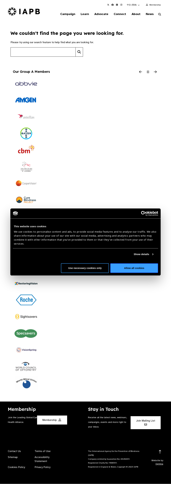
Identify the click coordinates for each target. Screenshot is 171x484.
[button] (133, 4)
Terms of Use (43, 451)
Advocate (100, 14)
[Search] (79, 52)
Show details (141, 254)
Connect (119, 14)
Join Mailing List (145, 422)
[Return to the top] (160, 452)
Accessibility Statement (42, 459)
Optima (159, 464)
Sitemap (13, 457)
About (135, 14)
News (149, 14)
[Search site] (43, 52)
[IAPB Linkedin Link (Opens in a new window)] (116, 4)
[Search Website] (159, 14)
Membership (155, 5)
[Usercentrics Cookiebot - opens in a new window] (143, 213)
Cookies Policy (16, 467)
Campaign (65, 14)
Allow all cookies (134, 268)
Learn (83, 14)
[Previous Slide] (140, 72)
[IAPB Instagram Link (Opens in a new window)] (121, 4)
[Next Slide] (155, 72)
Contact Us (14, 451)
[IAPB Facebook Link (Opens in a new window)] (112, 4)
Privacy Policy (42, 467)
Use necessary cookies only (85, 268)
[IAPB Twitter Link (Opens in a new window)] (108, 4)
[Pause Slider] (147, 72)
